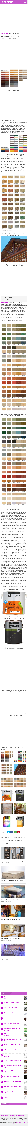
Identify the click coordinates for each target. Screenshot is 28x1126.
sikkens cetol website (21, 837)
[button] (25, 2)
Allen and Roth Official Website (11, 1018)
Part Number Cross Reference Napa (12, 1086)
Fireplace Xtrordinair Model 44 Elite (12, 1060)
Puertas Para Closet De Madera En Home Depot (12, 861)
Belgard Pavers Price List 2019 (11, 1092)
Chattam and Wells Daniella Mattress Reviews (12, 880)
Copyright (11, 1115)
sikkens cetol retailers (12, 837)
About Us (22, 1115)
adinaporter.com (4, 302)
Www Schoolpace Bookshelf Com (12, 1076)
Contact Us (7, 1115)
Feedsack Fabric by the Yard (10, 1007)
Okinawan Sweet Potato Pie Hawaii (9, 899)
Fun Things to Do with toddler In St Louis (10, 919)
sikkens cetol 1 (6, 836)
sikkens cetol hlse (12, 836)
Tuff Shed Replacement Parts (11, 1049)
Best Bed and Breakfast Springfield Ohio (10, 938)
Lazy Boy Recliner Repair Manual (12, 1023)
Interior (3, 38)
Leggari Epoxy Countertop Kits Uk (12, 1044)
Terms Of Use (17, 1115)
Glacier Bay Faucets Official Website (12, 1012)
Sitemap (2, 1115)
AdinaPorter (7, 1)
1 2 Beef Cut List (7, 1097)
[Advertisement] (14, 19)
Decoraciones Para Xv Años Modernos (10, 958)
